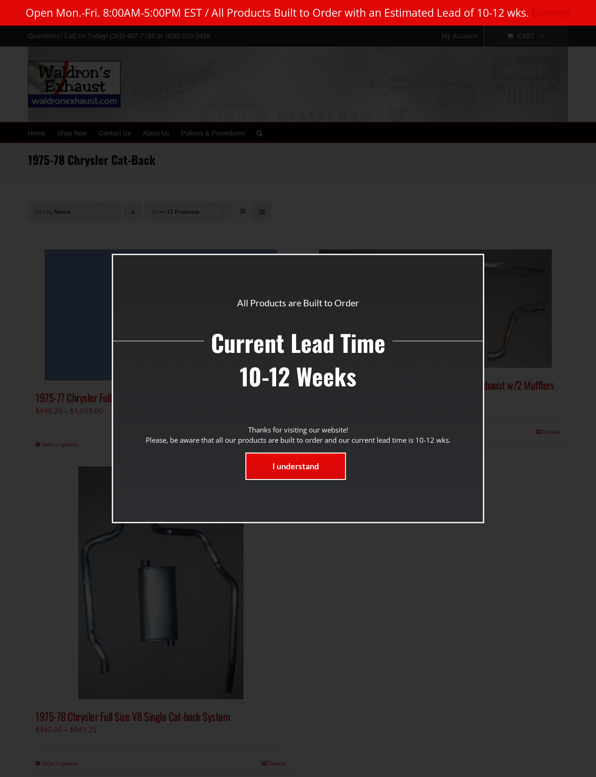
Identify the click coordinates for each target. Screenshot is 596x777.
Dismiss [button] (551, 12)
